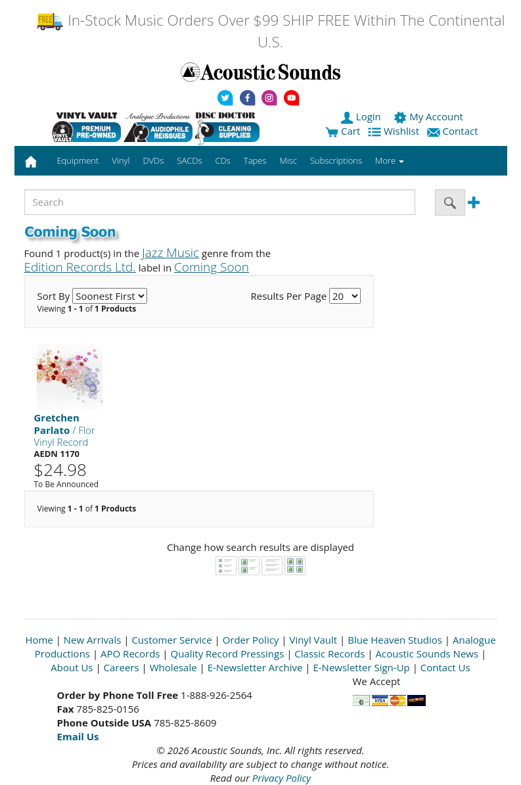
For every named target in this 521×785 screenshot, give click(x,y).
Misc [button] (287, 160)
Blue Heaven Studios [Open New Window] (395, 639)
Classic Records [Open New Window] (329, 653)
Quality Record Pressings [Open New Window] (227, 653)
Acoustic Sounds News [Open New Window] (426, 653)
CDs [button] (223, 160)
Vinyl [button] (120, 160)
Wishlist (395, 130)
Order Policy (251, 639)
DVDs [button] (153, 160)
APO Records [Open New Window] (130, 653)
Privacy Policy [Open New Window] (281, 777)
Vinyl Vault (313, 639)
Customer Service (171, 639)
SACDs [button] (189, 160)
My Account (429, 116)
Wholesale (173, 667)
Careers (121, 667)
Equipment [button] (78, 160)
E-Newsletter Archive (255, 667)
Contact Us (445, 667)
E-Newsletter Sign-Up (361, 667)
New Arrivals (93, 639)
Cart (342, 130)
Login (362, 116)
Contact (454, 130)
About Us (72, 667)
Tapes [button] (255, 160)
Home (39, 639)
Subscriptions (336, 160)
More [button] (389, 160)
